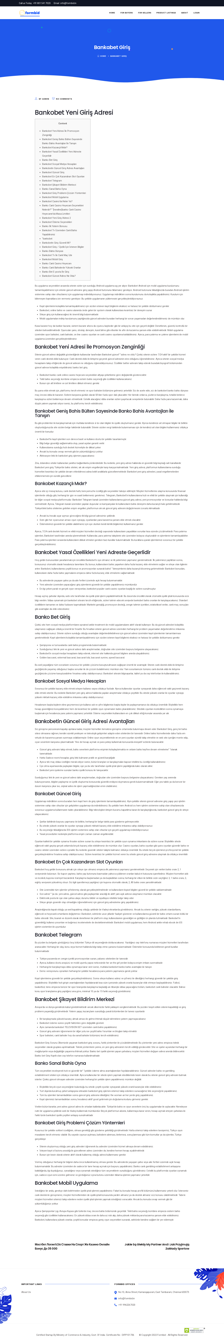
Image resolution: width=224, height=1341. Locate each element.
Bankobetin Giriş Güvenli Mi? (56, 242)
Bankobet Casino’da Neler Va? (57, 201)
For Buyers (126, 13)
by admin (44, 99)
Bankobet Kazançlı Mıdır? (54, 147)
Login (196, 13)
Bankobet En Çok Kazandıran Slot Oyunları (63, 176)
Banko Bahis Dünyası (52, 251)
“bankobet (47, 238)
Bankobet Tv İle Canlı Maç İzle (57, 255)
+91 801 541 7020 (42, 3)
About (184, 13)
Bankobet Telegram (52, 180)
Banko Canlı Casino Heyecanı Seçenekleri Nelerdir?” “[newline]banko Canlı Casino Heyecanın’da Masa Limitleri (63, 209)
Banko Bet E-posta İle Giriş (55, 271)
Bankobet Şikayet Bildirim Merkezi (59, 184)
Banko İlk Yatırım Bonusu (54, 226)
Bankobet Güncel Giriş (53, 172)
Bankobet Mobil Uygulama (55, 197)
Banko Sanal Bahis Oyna (54, 188)
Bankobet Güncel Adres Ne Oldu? (59, 275)
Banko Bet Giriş (50, 160)
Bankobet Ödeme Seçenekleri (57, 222)
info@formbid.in (68, 3)
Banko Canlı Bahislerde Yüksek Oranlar (61, 267)
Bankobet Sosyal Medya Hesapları (59, 164)
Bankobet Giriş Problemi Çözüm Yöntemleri (64, 193)
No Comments (64, 99)
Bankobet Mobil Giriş (52, 259)
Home (112, 13)
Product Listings (166, 13)
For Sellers (144, 13)
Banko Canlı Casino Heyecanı (57, 263)
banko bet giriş (80, 367)
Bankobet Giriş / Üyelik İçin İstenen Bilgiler (63, 246)
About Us (26, 1292)
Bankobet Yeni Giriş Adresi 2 (56, 217)
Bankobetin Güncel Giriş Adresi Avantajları (63, 168)
